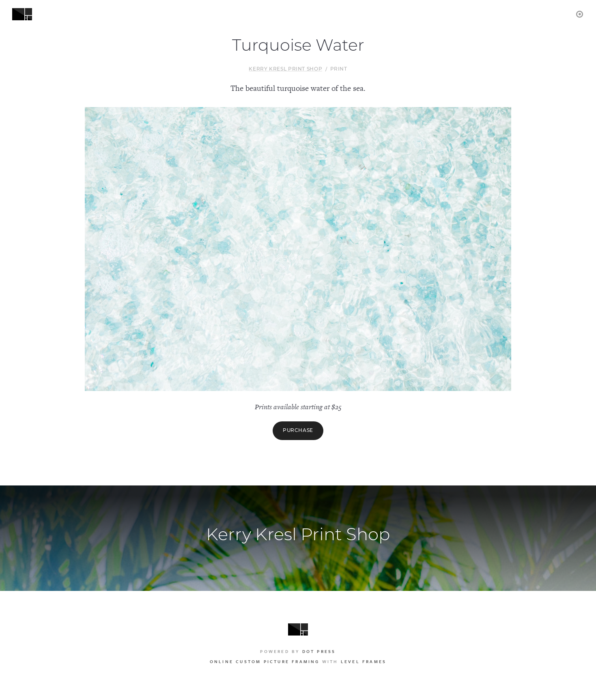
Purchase (298, 430)
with (298, 661)
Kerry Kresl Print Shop (285, 69)
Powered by (298, 651)
